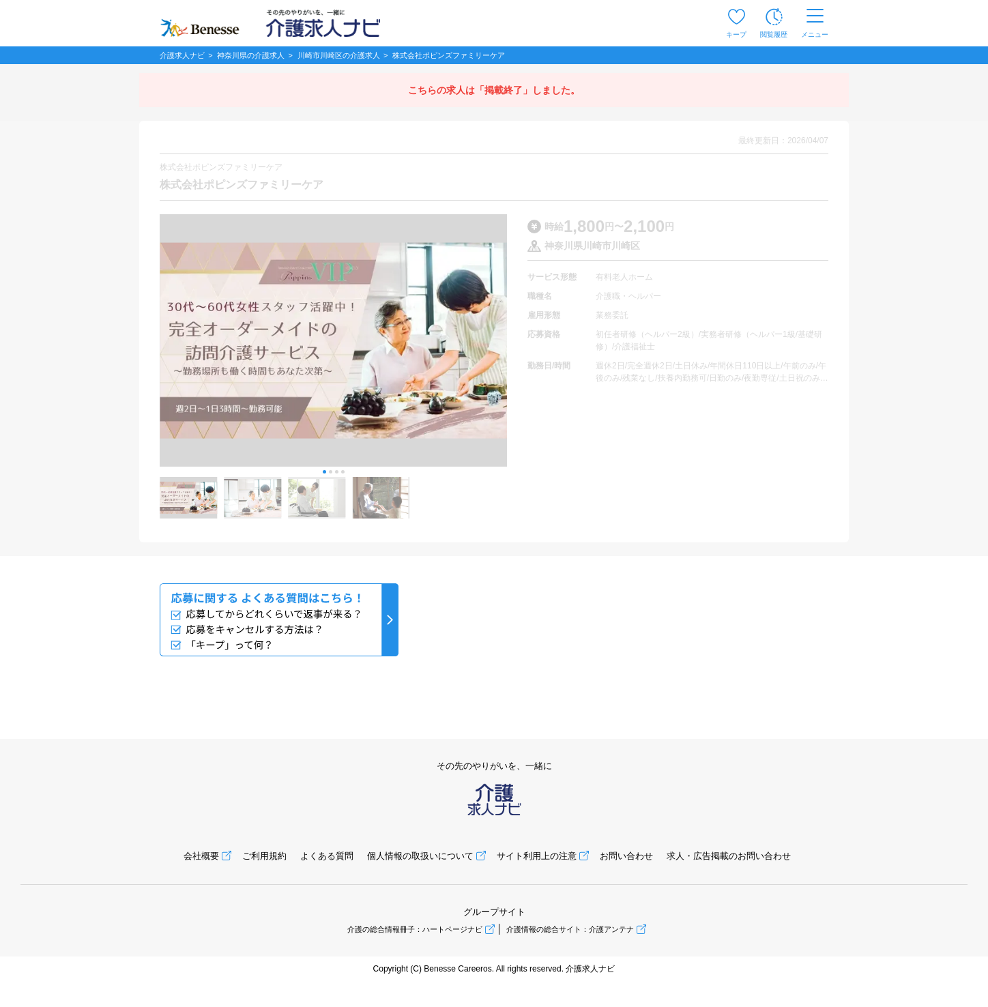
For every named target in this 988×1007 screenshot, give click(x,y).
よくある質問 (326, 856)
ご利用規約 (264, 856)
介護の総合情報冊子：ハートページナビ (414, 929)
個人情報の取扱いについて (420, 856)
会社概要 (201, 856)
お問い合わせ (626, 856)
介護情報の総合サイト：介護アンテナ (570, 929)
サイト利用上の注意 (537, 856)
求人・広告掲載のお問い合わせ (729, 856)
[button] (324, 471)
